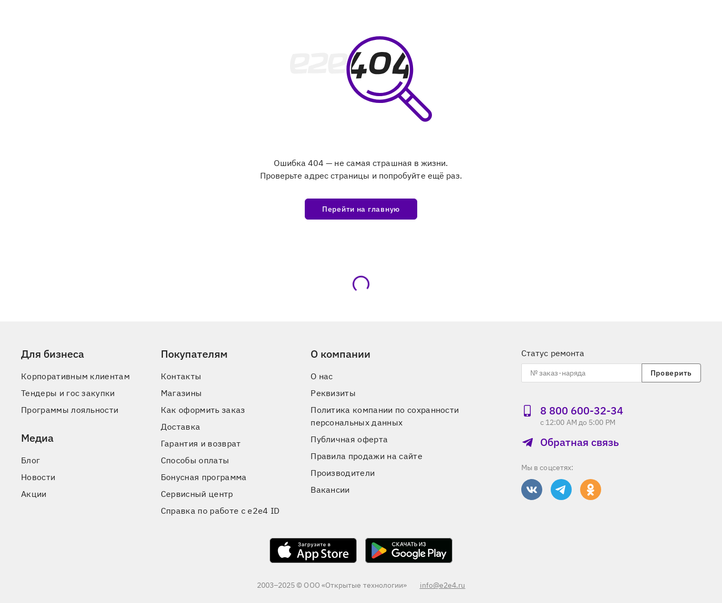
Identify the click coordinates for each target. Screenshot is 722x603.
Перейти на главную (361, 209)
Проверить (671, 373)
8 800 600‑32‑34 (572, 410)
